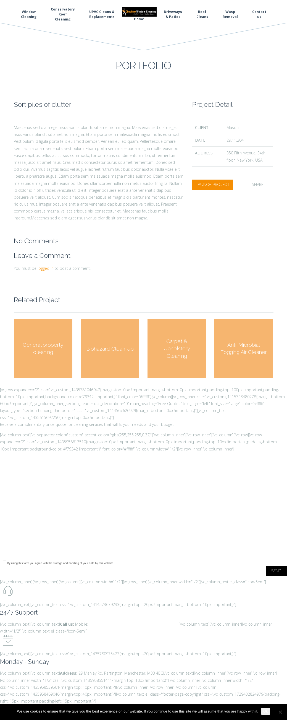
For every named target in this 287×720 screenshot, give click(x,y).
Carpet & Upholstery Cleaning (177, 348)
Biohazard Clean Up (110, 348)
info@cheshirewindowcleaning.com (148, 624)
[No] (280, 712)
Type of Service (143, 523)
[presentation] (42, 545)
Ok (265, 711)
